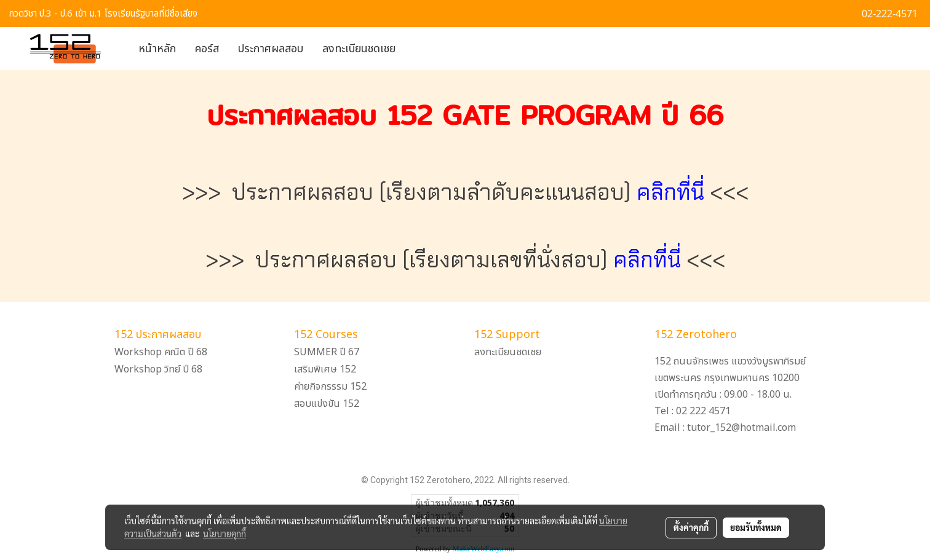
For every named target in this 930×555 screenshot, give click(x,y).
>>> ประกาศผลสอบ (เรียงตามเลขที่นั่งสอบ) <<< (465, 259)
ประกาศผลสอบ (270, 49)
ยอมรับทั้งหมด (756, 527)
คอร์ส (207, 49)
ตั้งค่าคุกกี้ (691, 527)
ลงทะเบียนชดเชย (358, 49)
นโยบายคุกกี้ (224, 533)
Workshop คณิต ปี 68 (160, 352)
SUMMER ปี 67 (326, 352)
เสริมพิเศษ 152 (325, 369)
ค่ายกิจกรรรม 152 (330, 386)
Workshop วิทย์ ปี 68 (158, 369)
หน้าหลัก (157, 49)
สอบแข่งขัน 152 (326, 403)
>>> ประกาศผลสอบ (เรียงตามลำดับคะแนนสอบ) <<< (465, 192)
